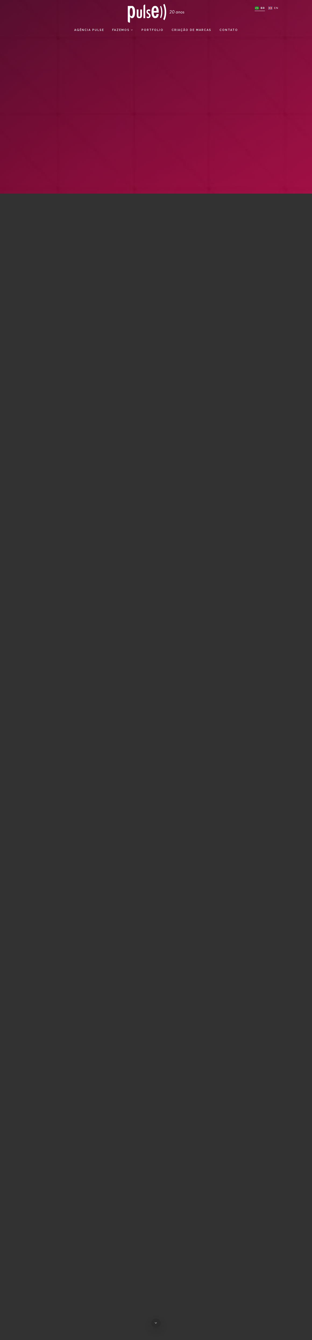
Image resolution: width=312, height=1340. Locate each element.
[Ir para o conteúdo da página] (156, 1323)
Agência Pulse (89, 32)
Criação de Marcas (191, 32)
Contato (228, 32)
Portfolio (152, 32)
